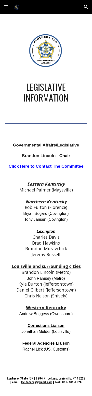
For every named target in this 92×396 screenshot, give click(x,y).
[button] (6, 7)
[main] (46, 94)
